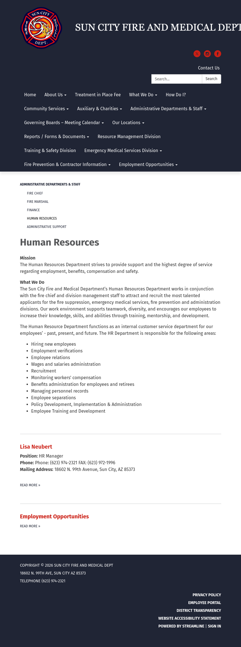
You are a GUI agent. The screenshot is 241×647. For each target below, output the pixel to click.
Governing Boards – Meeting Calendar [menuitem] (62, 122)
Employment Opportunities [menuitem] (146, 164)
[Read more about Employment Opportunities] (120, 521)
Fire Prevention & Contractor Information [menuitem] (65, 164)
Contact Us (208, 68)
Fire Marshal (38, 202)
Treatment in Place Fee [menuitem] (98, 94)
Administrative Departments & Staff (50, 184)
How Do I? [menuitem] (176, 94)
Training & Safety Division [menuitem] (50, 150)
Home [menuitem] (30, 94)
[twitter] (197, 55)
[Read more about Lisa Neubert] (120, 465)
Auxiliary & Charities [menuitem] (97, 108)
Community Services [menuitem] (44, 108)
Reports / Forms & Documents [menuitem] (54, 136)
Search (212, 78)
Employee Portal (204, 602)
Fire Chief (35, 193)
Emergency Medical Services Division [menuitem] (121, 150)
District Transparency (199, 610)
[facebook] (217, 55)
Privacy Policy (207, 595)
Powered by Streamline (181, 626)
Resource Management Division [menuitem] (129, 136)
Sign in (214, 626)
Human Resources (42, 218)
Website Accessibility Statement (189, 618)
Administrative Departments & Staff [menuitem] (166, 108)
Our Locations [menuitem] (126, 122)
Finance (33, 210)
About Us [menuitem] (53, 94)
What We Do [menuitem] (141, 94)
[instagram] (207, 55)
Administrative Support (46, 227)
